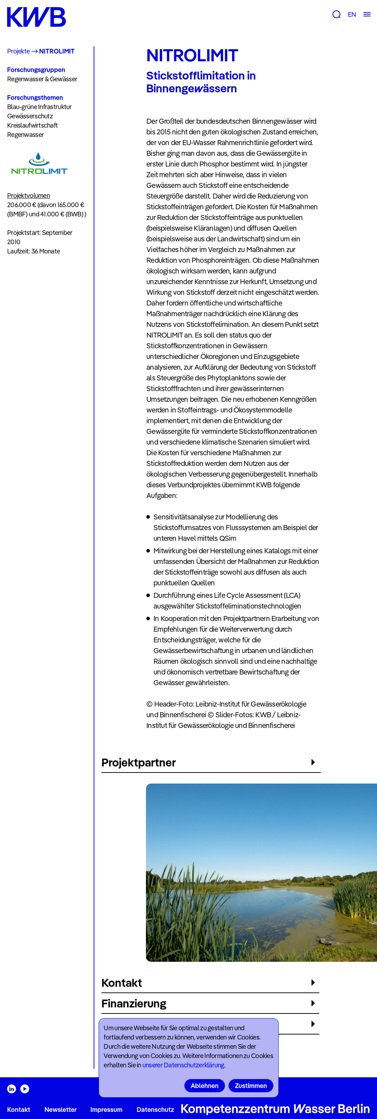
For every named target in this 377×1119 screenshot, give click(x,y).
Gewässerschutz (30, 116)
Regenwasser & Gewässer (42, 79)
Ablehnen (205, 1086)
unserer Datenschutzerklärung (183, 1065)
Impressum (106, 1109)
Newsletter (60, 1109)
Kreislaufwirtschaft (32, 125)
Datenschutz (155, 1109)
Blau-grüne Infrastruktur (39, 107)
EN (352, 14)
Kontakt (18, 1109)
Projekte (18, 51)
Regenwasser (25, 134)
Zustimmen (251, 1086)
